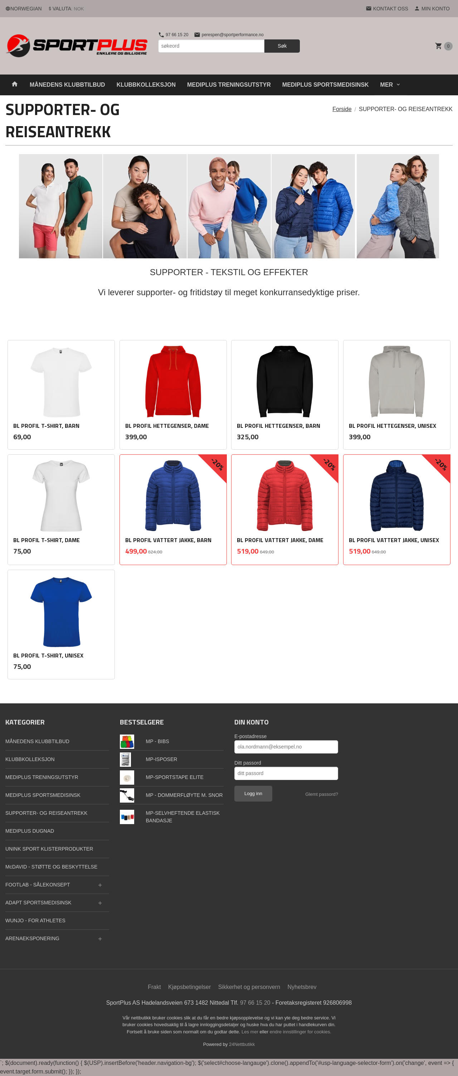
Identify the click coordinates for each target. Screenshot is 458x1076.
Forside (341, 109)
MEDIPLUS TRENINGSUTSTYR (229, 85)
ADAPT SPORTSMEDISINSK (38, 902)
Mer (386, 85)
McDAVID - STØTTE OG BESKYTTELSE (51, 867)
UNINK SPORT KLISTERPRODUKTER (49, 849)
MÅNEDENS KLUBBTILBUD (67, 85)
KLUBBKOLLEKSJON (146, 85)
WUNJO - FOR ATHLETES (35, 920)
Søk (282, 46)
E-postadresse (250, 736)
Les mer (251, 1031)
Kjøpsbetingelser (189, 987)
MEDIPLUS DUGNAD (29, 831)
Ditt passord (247, 763)
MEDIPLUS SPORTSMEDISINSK (325, 85)
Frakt (154, 987)
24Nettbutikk (242, 1044)
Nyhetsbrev (302, 987)
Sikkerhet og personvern (249, 987)
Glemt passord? (321, 794)
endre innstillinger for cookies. (300, 1031)
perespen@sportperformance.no (228, 34)
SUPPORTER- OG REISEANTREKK (46, 813)
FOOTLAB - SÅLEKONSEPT (37, 885)
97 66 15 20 (173, 34)
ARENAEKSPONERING (32, 938)
